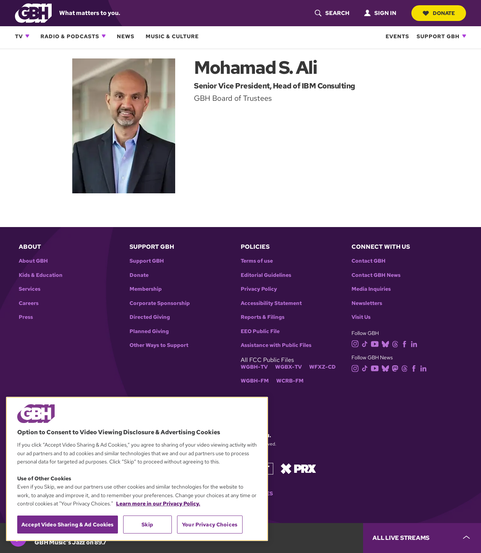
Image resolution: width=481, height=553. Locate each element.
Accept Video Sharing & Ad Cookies (67, 524)
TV (19, 36)
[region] (137, 469)
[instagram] (356, 343)
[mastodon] (396, 368)
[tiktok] (366, 343)
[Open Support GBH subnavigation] (464, 36)
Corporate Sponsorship (160, 303)
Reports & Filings (262, 317)
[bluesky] (387, 343)
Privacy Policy (259, 289)
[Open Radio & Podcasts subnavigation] (104, 36)
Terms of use (257, 261)
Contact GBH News (376, 275)
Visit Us (361, 317)
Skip (147, 524)
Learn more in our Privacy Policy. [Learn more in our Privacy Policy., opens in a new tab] (158, 503)
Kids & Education (41, 275)
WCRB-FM (290, 381)
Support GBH (438, 36)
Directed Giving (150, 317)
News (125, 36)
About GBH (33, 261)
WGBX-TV (288, 367)
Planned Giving (149, 331)
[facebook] (406, 343)
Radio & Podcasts (69, 36)
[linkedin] (415, 343)
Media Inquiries (371, 289)
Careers (29, 303)
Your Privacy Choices (209, 524)
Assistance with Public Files (276, 345)
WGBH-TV (254, 367)
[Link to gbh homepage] (33, 12)
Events (397, 36)
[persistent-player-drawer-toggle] (422, 538)
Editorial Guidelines (266, 275)
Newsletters (366, 303)
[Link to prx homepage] (298, 468)
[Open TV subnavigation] (27, 36)
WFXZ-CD (322, 367)
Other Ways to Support (159, 345)
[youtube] (376, 343)
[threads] (396, 343)
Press (26, 317)
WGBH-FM (255, 381)
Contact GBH (368, 261)
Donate (439, 13)
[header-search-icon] (332, 13)
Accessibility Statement (271, 303)
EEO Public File (260, 331)
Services (29, 289)
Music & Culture (172, 36)
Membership (146, 289)
